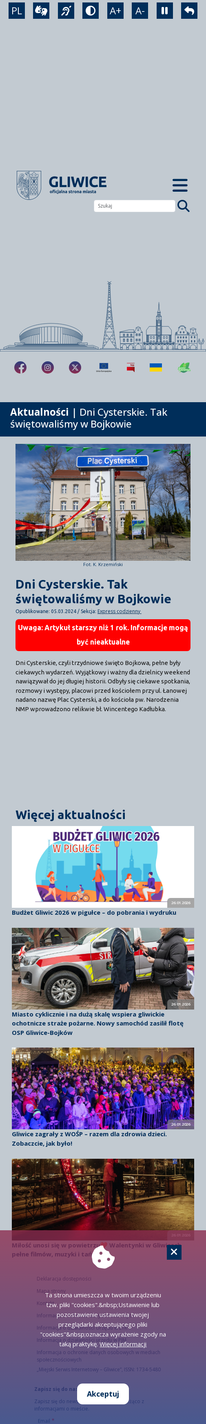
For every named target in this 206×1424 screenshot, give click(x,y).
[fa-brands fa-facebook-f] (20, 367)
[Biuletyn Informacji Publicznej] (131, 367)
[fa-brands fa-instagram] (48, 367)
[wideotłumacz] (41, 10)
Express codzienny (119, 611)
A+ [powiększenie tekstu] (115, 10)
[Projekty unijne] (103, 367)
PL (16, 10)
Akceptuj (103, 1394)
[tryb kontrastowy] (90, 10)
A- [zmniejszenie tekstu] (140, 10)
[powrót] (189, 10)
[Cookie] (174, 1252)
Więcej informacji (123, 1344)
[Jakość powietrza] (184, 367)
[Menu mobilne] (180, 185)
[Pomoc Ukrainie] (156, 367)
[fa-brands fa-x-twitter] (75, 367)
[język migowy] (66, 10)
